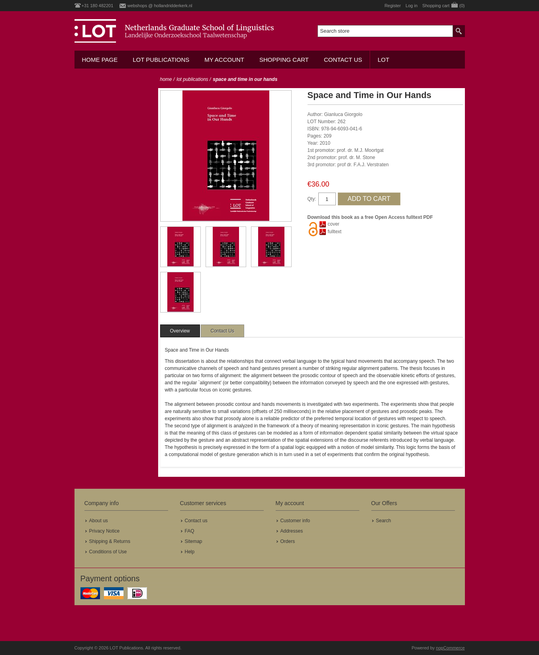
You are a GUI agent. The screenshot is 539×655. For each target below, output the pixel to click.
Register (392, 5)
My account (224, 59)
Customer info (295, 520)
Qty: (312, 199)
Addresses (291, 531)
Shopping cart (284, 59)
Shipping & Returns (109, 541)
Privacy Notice (104, 531)
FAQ (189, 531)
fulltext (335, 231)
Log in (411, 5)
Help (190, 552)
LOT (383, 59)
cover (333, 224)
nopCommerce (450, 647)
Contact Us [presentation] (222, 331)
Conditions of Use (108, 552)
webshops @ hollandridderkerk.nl (159, 5)
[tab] (180, 331)
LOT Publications (161, 59)
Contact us (343, 59)
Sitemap (193, 541)
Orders (287, 541)
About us (98, 520)
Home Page (100, 59)
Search (383, 520)
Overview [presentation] (180, 331)
